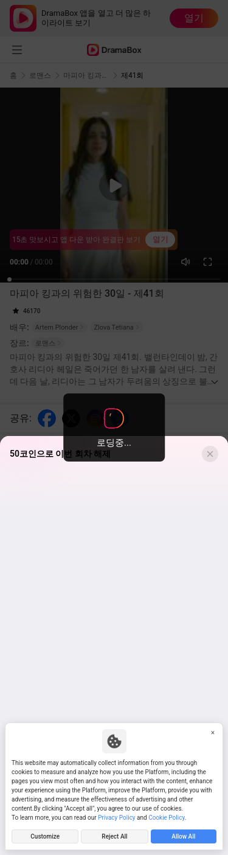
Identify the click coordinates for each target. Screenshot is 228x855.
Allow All (183, 836)
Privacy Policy (117, 817)
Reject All (114, 836)
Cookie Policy (166, 817)
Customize (45, 836)
